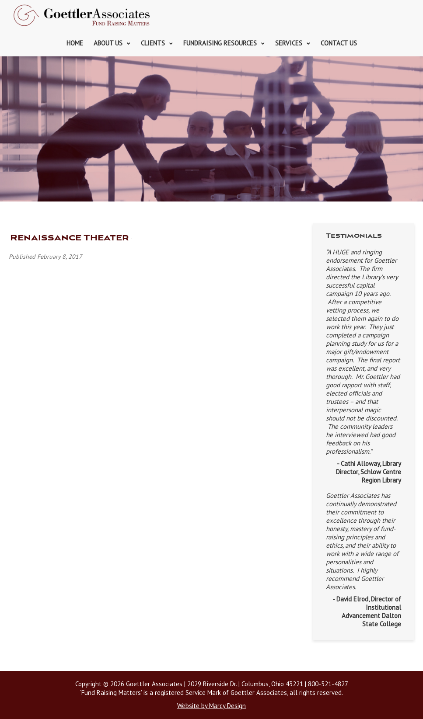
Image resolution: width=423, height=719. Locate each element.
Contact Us (339, 43)
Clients (153, 43)
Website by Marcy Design (211, 706)
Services (288, 43)
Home (74, 43)
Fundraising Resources (220, 43)
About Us (108, 43)
